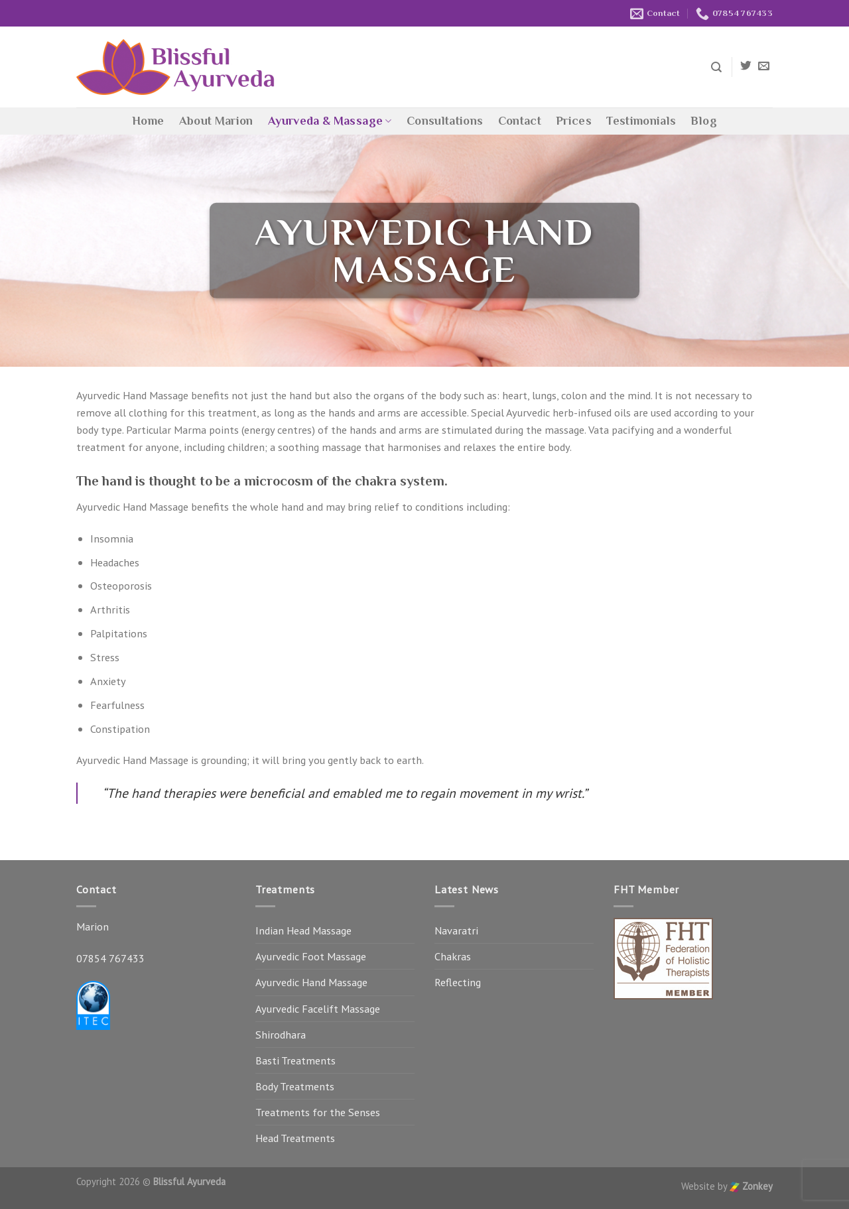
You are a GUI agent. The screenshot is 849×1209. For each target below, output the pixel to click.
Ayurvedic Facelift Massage (317, 1008)
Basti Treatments (295, 1060)
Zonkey (751, 1186)
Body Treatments (294, 1086)
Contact (520, 120)
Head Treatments (295, 1138)
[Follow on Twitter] (745, 66)
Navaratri (456, 930)
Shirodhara (280, 1034)
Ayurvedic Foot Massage (310, 956)
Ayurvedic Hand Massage (311, 982)
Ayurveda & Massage (330, 120)
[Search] (716, 67)
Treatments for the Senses (317, 1112)
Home (148, 120)
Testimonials (641, 120)
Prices (574, 120)
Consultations (445, 120)
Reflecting (457, 982)
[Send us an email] (763, 66)
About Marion (216, 120)
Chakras (452, 956)
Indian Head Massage (303, 930)
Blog (703, 120)
